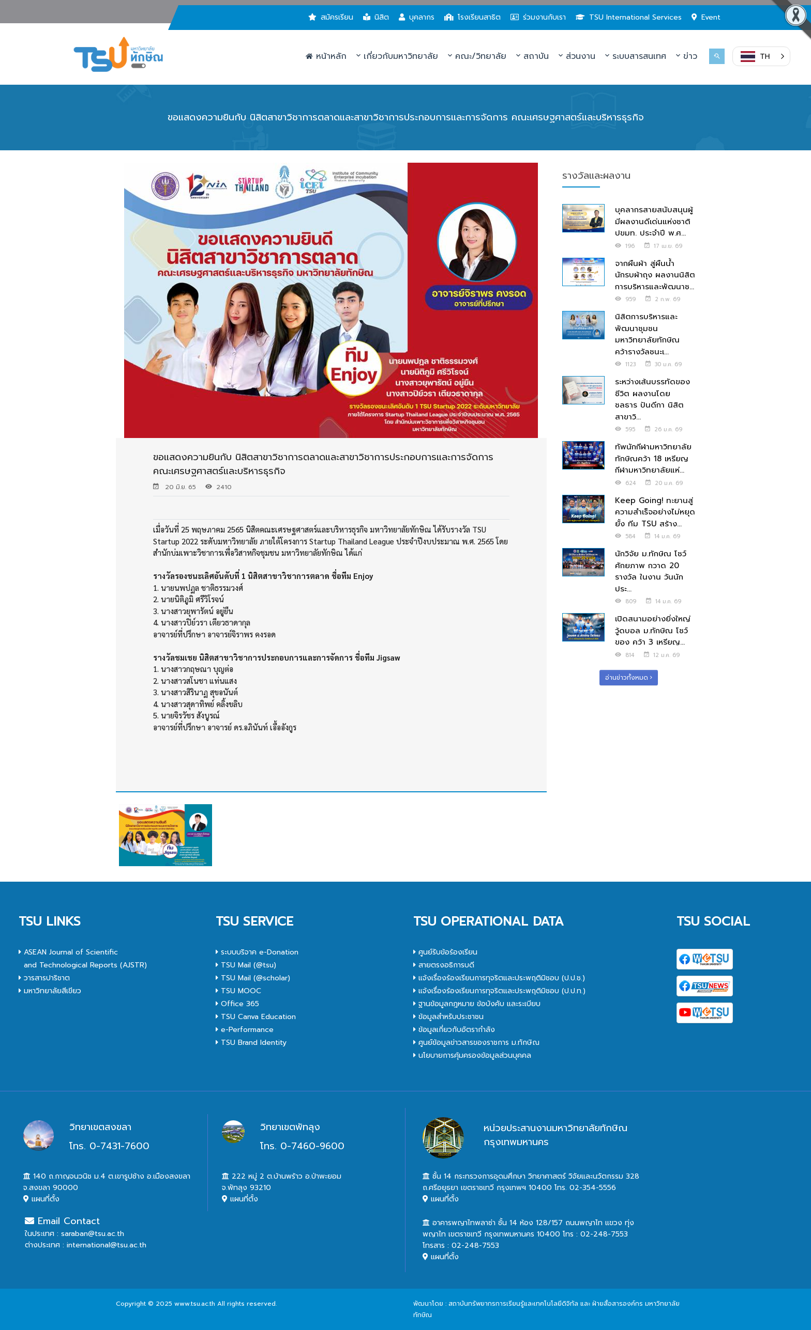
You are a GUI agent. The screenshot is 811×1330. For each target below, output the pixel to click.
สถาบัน (532, 56)
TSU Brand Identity (251, 1042)
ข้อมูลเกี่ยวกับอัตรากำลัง (454, 1029)
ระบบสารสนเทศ (635, 56)
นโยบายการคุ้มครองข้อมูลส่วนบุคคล (472, 1055)
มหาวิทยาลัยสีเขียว (50, 990)
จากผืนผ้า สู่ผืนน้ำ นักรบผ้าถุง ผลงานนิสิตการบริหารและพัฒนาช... (655, 275)
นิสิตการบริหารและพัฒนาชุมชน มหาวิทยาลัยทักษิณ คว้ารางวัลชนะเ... (647, 334)
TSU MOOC (238, 990)
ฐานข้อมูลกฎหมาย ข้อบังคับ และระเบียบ (476, 1003)
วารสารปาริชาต (44, 978)
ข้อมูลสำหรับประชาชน (448, 1016)
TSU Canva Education (256, 1016)
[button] (761, 56)
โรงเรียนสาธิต (472, 17)
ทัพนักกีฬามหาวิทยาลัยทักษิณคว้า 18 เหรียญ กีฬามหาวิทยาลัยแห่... (653, 458)
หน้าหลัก (326, 56)
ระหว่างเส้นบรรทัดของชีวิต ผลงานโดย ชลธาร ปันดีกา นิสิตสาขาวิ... (652, 399)
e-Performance (245, 1029)
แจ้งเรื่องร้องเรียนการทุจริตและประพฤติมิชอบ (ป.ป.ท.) (499, 990)
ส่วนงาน (577, 56)
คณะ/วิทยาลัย (477, 56)
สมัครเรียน (330, 17)
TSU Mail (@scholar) (253, 978)
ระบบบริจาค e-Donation (257, 952)
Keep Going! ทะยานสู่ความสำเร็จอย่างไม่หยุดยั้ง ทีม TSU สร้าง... (655, 512)
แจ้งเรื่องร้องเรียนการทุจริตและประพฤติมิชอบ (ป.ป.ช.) (499, 978)
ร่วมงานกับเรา (538, 17)
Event (706, 17)
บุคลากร (416, 17)
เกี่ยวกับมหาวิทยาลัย (397, 56)
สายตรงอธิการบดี (443, 965)
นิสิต (376, 17)
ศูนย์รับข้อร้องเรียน (445, 952)
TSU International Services (629, 17)
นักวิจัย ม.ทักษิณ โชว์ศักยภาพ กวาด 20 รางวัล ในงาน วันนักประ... (650, 571)
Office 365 (237, 1003)
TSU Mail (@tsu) (246, 965)
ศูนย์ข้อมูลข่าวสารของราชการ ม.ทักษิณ (476, 1042)
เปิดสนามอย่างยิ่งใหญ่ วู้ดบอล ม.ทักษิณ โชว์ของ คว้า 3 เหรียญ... (652, 630)
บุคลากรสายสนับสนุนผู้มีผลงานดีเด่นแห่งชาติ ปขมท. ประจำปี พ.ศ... (654, 221)
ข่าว (686, 56)
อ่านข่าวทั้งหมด (628, 677)
